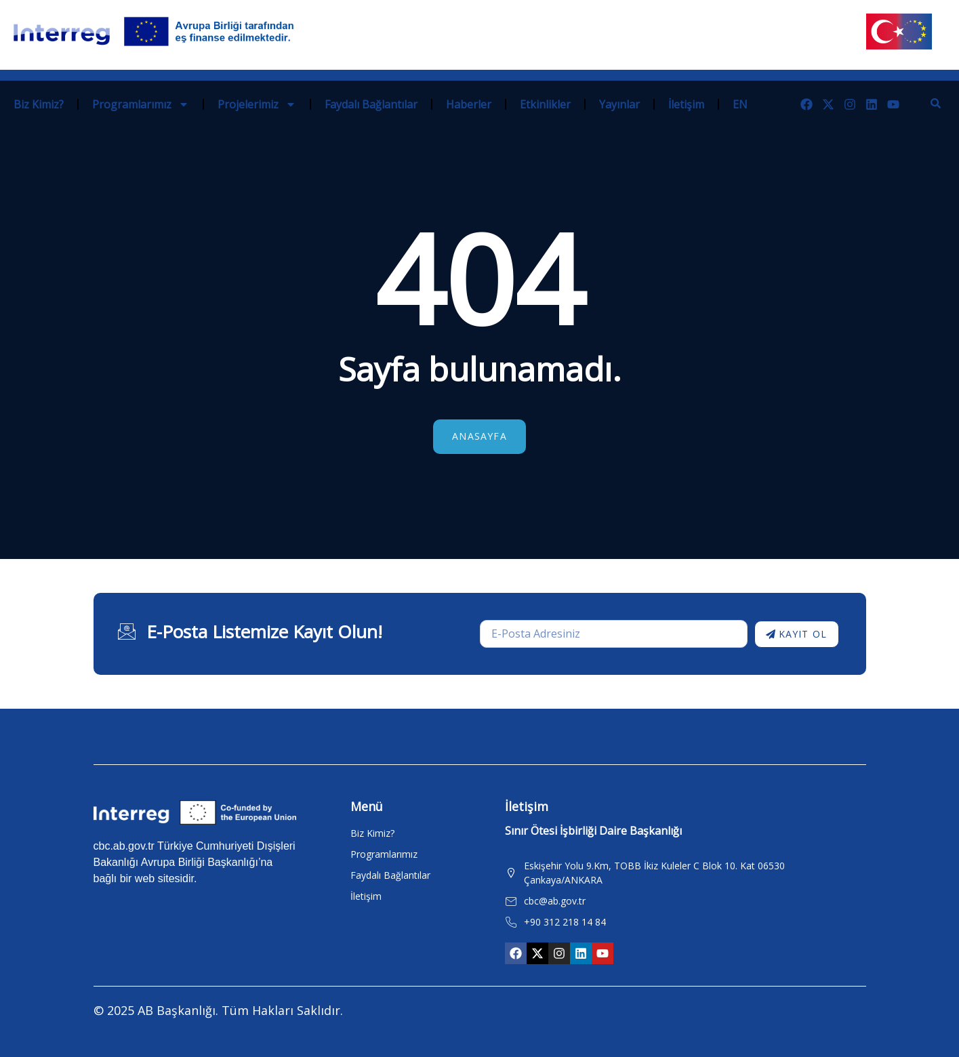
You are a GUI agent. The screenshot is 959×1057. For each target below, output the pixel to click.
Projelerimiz (257, 104)
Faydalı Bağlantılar (371, 104)
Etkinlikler (545, 104)
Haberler (468, 104)
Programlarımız (140, 104)
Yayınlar (619, 104)
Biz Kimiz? (39, 104)
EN (740, 104)
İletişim (686, 104)
